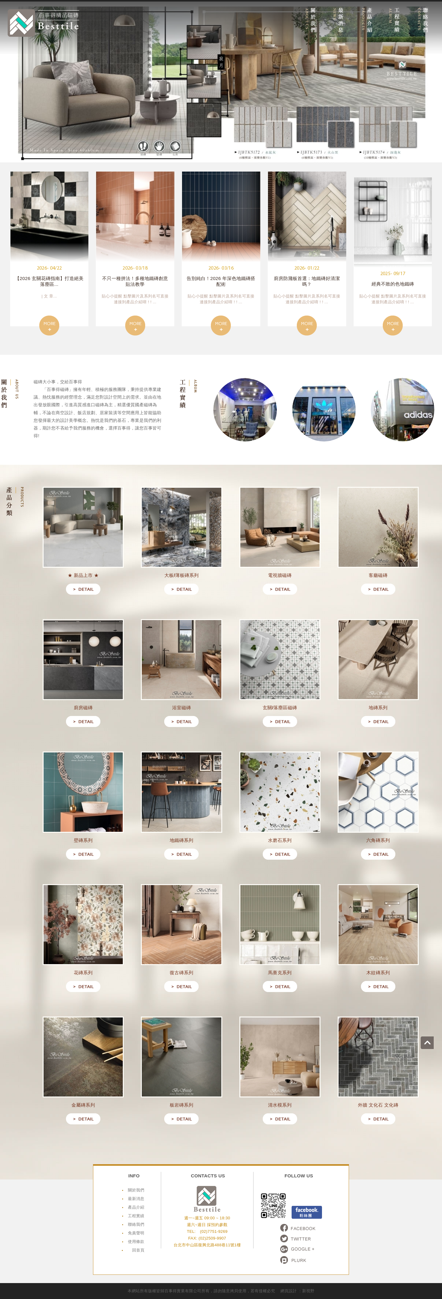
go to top (435, 1033)
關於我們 (136, 1190)
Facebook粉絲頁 (307, 1212)
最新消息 (136, 1198)
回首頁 (138, 1250)
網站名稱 (43, 23)
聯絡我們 (136, 1224)
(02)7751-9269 (213, 1231)
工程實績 (136, 1216)
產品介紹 (136, 1207)
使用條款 (136, 1241)
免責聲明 (136, 1233)
